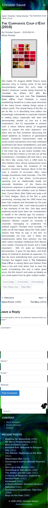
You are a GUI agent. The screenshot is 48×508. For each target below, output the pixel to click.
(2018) (36, 299)
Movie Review (8, 35)
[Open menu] (44, 5)
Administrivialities (24, 504)
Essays (9, 428)
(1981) (20, 467)
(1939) (12, 299)
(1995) (21, 470)
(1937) (21, 473)
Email (4, 373)
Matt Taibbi (25, 287)
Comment (6, 328)
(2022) (21, 442)
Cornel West (23, 282)
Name (4, 361)
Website (4, 385)
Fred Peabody (37, 282)
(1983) (16, 444)
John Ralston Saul (10, 287)
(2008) (21, 439)
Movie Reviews (13, 425)
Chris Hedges (8, 282)
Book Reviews (13, 422)
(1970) (17, 459)
